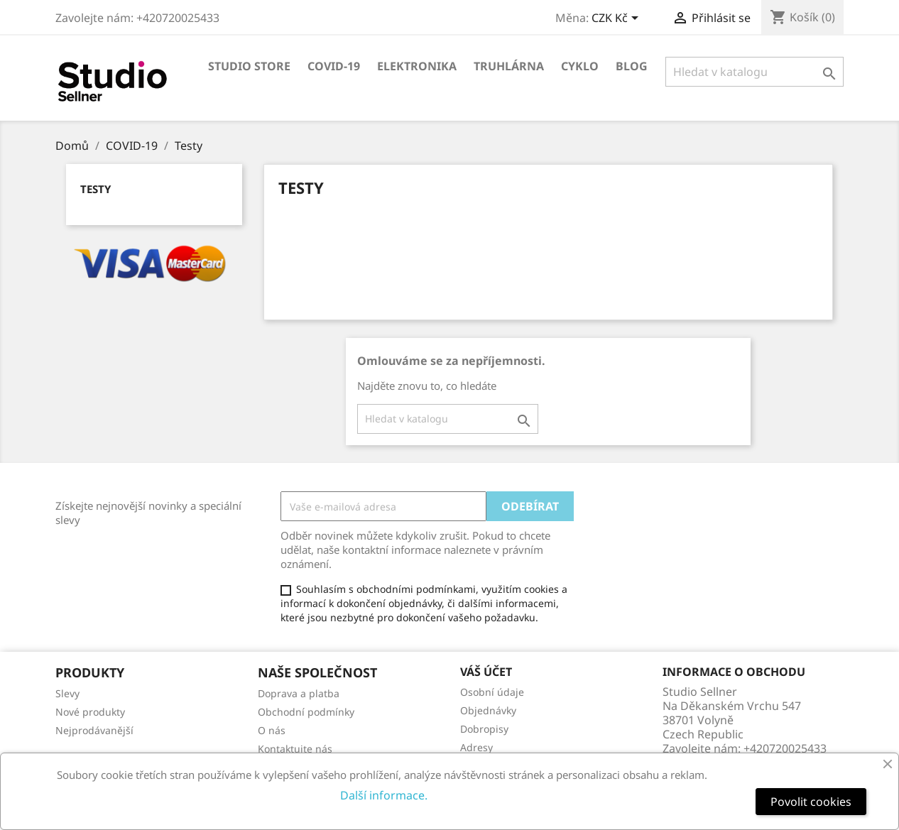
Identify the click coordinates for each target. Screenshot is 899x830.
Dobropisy (484, 729)
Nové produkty (90, 712)
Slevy (67, 693)
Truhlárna (509, 66)
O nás (271, 730)
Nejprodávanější (94, 730)
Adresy (476, 747)
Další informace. (383, 795)
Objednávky (488, 710)
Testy (95, 189)
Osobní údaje (492, 692)
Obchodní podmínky (306, 712)
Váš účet (486, 671)
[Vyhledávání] (754, 72)
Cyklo (580, 66)
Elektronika (417, 66)
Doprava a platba (298, 693)
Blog (632, 66)
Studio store (249, 66)
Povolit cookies (810, 801)
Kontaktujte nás (295, 748)
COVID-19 (333, 66)
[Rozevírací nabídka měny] (617, 19)
